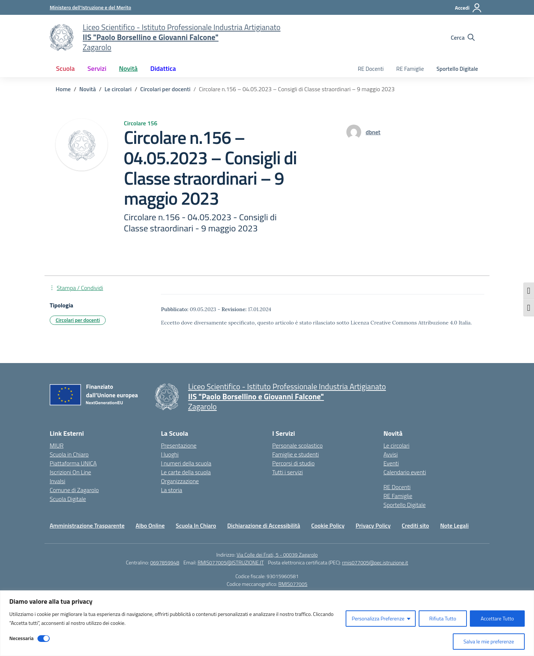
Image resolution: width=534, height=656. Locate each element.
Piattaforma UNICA (73, 463)
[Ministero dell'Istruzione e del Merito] (90, 7)
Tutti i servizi (287, 472)
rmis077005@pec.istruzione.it (375, 562)
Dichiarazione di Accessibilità (263, 525)
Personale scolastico (297, 445)
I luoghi (170, 454)
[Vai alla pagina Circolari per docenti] (165, 89)
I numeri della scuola (186, 463)
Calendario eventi (404, 472)
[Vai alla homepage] (61, 37)
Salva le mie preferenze (489, 641)
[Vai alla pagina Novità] (87, 89)
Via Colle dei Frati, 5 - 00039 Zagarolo (277, 554)
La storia (171, 489)
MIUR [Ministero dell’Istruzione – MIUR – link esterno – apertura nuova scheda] (56, 445)
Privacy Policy (373, 525)
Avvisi (390, 454)
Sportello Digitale (457, 69)
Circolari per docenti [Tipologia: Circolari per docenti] (78, 320)
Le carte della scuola (186, 472)
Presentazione (179, 445)
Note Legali (454, 525)
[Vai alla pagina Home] (63, 89)
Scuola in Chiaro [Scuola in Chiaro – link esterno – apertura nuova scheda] (69, 454)
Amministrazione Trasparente (87, 525)
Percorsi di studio (293, 463)
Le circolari (396, 445)
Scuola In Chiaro (196, 525)
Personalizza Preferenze (378, 618)
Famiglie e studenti (295, 454)
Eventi (391, 463)
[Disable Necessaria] (43, 638)
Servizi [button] (97, 68)
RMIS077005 (292, 584)
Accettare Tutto (497, 618)
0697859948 (164, 562)
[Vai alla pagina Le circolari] (118, 89)
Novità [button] (128, 68)
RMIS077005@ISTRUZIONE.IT (231, 562)
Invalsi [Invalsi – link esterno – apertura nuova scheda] (57, 481)
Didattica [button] (163, 68)
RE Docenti (371, 69)
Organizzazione (180, 481)
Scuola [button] (65, 68)
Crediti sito (415, 525)
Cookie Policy (328, 525)
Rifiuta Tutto (442, 618)
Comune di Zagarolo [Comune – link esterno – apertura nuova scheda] (74, 489)
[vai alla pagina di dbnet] (373, 132)
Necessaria (21, 638)
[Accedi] (468, 8)
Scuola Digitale (68, 498)
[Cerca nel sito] (462, 37)
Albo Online (150, 525)
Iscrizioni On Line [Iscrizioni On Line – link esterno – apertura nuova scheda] (70, 472)
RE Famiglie (410, 69)
